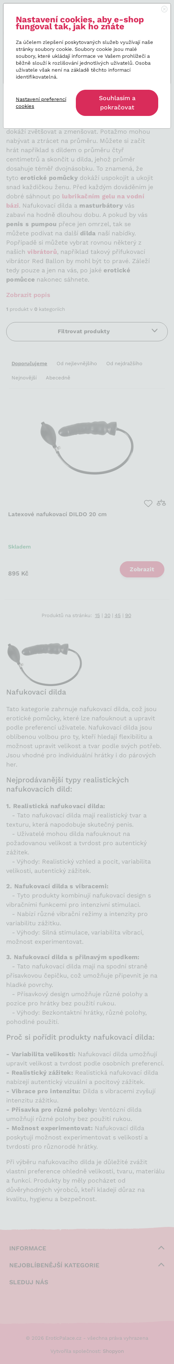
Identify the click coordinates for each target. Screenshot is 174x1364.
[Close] (164, 10)
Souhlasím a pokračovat (117, 102)
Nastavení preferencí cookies (41, 102)
